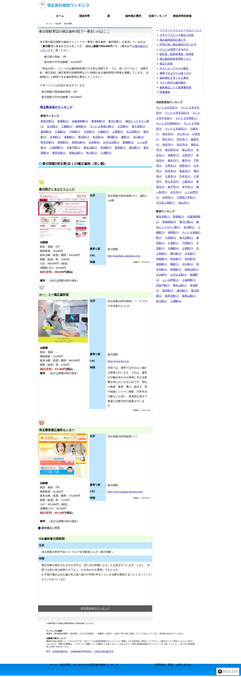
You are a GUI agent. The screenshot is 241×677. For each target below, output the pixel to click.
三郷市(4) (187, 181)
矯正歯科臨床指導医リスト (175, 58)
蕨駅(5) (125, 137)
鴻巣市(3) (173, 155)
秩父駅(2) (91, 152)
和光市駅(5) (47, 142)
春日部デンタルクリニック (57, 189)
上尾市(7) (187, 155)
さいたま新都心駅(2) (102, 126)
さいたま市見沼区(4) (177, 112)
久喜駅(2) (60, 131)
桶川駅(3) (175, 253)
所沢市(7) (182, 139)
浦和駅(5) (81, 126)
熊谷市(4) (167, 134)
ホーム (60, 16)
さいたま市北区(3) (167, 107)
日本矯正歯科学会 (60, 651)
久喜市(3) (170, 176)
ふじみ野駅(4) (170, 280)
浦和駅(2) (112, 137)
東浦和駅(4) (98, 121)
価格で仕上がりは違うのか (175, 73)
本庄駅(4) (98, 137)
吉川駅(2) (52, 126)
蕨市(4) (186, 160)
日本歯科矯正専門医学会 (81, 651)
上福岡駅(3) (56, 147)
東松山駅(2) (90, 147)
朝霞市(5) (184, 165)
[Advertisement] (178, 327)
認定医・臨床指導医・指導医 (177, 54)
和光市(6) (170, 171)
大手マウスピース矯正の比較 (177, 35)
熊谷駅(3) (83, 137)
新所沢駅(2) (59, 152)
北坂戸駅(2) (73, 147)
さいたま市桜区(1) (186, 118)
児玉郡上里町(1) (165, 202)
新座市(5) (184, 171)
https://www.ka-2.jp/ (118, 361)
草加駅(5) (105, 147)
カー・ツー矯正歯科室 (54, 294)
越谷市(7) (173, 160)
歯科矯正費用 (133, 16)
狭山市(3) (187, 149)
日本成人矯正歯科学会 (104, 651)
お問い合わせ (184, 664)
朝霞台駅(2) (79, 142)
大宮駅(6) (123, 126)
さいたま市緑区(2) (176, 128)
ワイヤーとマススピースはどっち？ (181, 30)
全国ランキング (157, 16)
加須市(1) (167, 144)
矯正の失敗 (166, 63)
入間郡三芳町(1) (186, 197)
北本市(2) (184, 176)
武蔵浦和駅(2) (80, 121)
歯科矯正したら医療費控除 (175, 87)
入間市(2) (170, 165)
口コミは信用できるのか (174, 49)
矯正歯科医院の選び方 (173, 39)
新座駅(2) (63, 121)
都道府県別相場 (182, 16)
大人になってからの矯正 (174, 68)
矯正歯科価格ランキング (104, 664)
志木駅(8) (94, 142)
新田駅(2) (120, 147)
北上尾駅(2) (133, 131)
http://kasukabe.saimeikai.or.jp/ (124, 255)
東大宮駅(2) (138, 126)
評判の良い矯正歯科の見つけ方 (178, 44)
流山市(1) (183, 202)
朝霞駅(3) (63, 142)
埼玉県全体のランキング (56, 107)
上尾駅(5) (117, 131)
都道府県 (84, 16)
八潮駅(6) (105, 152)
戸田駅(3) (74, 131)
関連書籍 (165, 92)
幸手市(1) (187, 186)
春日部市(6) (172, 149)
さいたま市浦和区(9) (168, 123)
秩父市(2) (167, 139)
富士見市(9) (172, 181)
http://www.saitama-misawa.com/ (125, 491)
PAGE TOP (228, 671)
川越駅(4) (103, 131)
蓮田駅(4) (46, 131)
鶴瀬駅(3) (128, 142)
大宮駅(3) (88, 131)
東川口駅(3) (115, 121)
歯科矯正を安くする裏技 (174, 77)
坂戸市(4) (173, 186)
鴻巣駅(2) (69, 137)
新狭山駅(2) (76, 152)
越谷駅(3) (134, 147)
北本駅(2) (55, 137)
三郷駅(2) (66, 126)
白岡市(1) (167, 197)
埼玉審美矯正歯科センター (57, 430)
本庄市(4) (182, 144)
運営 (170, 664)
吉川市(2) (175, 192)
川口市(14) (183, 134)
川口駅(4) (138, 137)
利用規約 (160, 664)
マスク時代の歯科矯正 (173, 82)
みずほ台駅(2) (111, 142)
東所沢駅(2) (47, 121)
